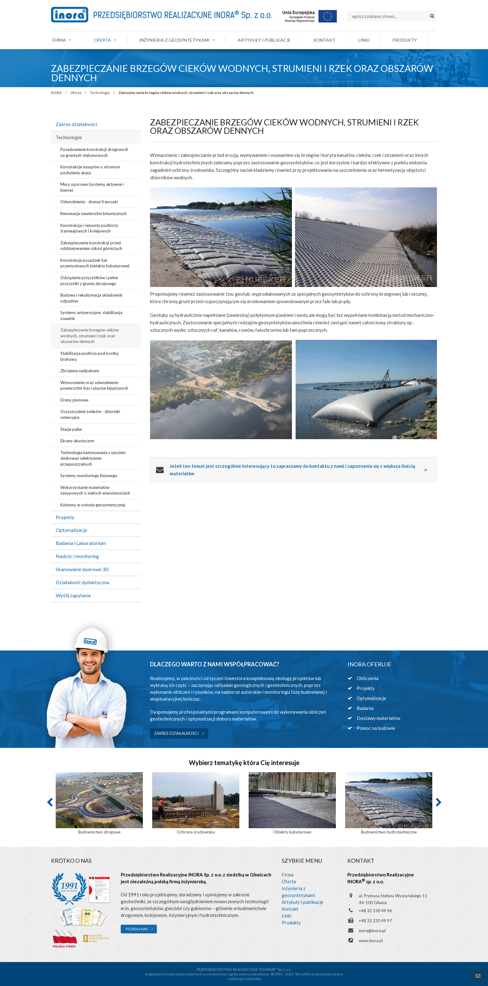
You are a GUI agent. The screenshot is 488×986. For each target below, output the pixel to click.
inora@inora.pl (372, 930)
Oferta (75, 93)
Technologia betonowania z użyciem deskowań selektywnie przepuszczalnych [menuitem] (93, 458)
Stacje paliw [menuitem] (71, 429)
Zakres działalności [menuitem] (76, 124)
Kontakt (290, 909)
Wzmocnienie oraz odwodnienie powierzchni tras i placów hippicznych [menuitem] (94, 385)
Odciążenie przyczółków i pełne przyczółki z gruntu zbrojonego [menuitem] (89, 280)
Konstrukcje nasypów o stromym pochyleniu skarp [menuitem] (90, 169)
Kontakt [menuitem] (324, 40)
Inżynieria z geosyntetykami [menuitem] (177, 40)
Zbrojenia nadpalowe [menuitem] (79, 370)
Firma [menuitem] (62, 40)
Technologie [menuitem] (69, 137)
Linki (286, 915)
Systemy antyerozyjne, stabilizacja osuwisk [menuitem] (91, 315)
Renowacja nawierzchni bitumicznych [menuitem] (93, 213)
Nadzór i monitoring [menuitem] (77, 556)
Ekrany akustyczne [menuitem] (77, 440)
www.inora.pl (371, 940)
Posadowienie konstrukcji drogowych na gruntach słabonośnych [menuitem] (94, 152)
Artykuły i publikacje (302, 902)
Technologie (100, 93)
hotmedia (253, 978)
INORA (56, 93)
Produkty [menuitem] (404, 40)
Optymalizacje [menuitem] (71, 530)
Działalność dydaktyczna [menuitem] (82, 582)
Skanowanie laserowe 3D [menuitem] (82, 569)
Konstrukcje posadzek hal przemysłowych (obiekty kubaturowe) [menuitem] (94, 263)
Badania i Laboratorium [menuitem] (81, 543)
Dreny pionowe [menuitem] (74, 399)
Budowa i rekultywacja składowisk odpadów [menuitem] (91, 298)
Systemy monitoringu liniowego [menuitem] (88, 475)
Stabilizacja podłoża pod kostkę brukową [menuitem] (89, 356)
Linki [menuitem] (364, 40)
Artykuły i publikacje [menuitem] (264, 40)
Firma (287, 874)
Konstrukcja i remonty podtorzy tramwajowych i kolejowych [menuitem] (89, 228)
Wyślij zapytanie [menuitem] (73, 595)
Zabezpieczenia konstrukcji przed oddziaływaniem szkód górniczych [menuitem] (91, 245)
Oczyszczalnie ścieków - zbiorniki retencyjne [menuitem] (90, 414)
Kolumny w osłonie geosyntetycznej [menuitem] (92, 504)
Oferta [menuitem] (105, 40)
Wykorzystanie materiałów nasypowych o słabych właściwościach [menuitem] (95, 490)
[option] (99, 804)
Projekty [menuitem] (65, 517)
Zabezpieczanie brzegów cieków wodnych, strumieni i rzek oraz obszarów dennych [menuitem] (89, 335)
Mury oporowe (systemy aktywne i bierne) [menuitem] (92, 187)
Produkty (291, 922)
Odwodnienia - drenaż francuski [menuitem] (89, 201)
